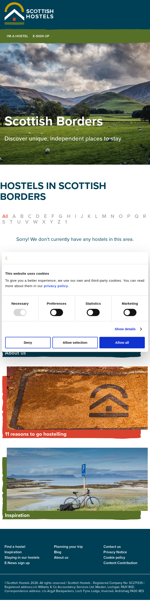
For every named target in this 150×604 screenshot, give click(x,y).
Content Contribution (120, 562)
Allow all (122, 343)
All (5, 216)
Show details (125, 329)
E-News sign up (17, 562)
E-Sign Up (41, 36)
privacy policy (56, 286)
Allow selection (75, 343)
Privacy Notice (115, 552)
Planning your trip (68, 546)
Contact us (112, 546)
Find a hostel (15, 546)
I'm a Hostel (17, 36)
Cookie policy (114, 557)
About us (61, 557)
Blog (57, 552)
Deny (28, 343)
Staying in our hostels (22, 557)
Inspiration (13, 552)
